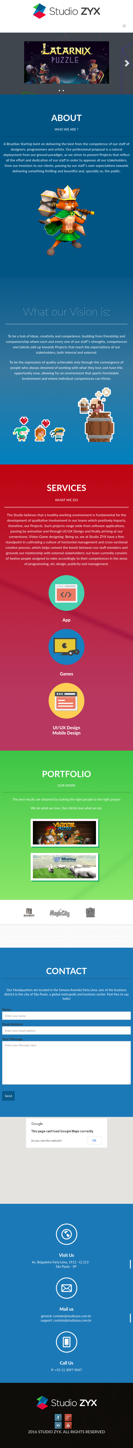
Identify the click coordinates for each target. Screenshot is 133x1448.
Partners (66, 1234)
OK (94, 1140)
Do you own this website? (46, 1140)
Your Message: (12, 1039)
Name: (7, 1009)
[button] (66, 1156)
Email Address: (12, 1024)
